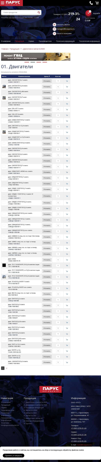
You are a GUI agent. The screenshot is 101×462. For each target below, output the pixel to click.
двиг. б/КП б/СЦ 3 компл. (16, 327)
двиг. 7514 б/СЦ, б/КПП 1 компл (18, 282)
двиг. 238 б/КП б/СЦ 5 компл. (18, 154)
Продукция (19, 41)
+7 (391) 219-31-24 (78, 428)
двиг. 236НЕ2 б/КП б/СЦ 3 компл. (19, 143)
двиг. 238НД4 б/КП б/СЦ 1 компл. (19, 225)
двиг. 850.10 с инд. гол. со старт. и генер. (22, 293)
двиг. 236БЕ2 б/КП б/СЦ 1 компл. (19, 120)
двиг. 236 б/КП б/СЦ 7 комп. (17, 97)
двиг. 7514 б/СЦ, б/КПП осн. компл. (20, 287)
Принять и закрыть (13, 455)
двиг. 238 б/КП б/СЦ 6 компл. (18, 160)
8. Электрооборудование (34, 421)
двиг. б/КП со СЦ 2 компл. (16, 344)
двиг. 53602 (12, 259)
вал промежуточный (16, 18)
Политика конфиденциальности (10, 424)
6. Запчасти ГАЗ (30, 415)
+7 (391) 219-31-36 (78, 434)
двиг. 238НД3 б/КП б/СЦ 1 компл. (19, 219)
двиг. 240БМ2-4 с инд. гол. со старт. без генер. (24, 236)
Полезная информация (65, 41)
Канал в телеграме (64, 33)
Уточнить (47, 81)
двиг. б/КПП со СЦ (14, 350)
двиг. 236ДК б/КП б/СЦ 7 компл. (19, 131)
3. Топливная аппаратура (34, 407)
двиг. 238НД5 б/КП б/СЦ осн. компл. (20, 230)
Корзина (96, 13)
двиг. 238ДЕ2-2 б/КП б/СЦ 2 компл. (19, 202)
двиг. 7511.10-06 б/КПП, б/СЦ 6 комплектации (23, 264)
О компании (6, 41)
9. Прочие (28, 423)
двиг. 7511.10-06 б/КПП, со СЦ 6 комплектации (24, 270)
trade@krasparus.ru (84, 445)
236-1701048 (28, 18)
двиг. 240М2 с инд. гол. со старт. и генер (22, 242)
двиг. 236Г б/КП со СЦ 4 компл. (18, 126)
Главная (4, 49)
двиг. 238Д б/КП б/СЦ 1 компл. (18, 177)
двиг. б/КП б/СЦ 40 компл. (17, 339)
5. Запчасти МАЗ (30, 413)
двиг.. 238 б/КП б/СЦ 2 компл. (18, 361)
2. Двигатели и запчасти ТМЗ (35, 405)
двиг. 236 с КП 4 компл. (16, 114)
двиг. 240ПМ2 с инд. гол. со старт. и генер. (22, 253)
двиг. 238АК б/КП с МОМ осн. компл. (20, 171)
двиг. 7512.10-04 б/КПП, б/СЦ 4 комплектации (23, 276)
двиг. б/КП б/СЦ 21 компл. (17, 316)
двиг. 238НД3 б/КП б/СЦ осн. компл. (20, 213)
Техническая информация (6, 419)
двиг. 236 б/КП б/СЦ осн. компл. (19, 103)
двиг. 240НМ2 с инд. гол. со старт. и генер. (22, 247)
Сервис (31, 41)
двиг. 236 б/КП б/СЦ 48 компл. (18, 91)
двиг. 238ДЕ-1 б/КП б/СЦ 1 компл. (19, 188)
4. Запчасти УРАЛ (31, 410)
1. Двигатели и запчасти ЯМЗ (33, 49)
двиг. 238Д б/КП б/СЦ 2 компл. (18, 183)
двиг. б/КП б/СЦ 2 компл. (16, 299)
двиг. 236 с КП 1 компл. (16, 109)
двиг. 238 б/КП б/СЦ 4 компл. (18, 148)
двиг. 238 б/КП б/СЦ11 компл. (18, 165)
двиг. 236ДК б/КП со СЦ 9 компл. (19, 137)
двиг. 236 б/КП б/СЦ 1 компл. (18, 80)
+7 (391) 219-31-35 (78, 441)
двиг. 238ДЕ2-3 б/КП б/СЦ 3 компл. (19, 207)
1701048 (36, 18)
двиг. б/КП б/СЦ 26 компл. (17, 322)
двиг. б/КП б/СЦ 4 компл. (16, 333)
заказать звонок (63, 24)
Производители (45, 41)
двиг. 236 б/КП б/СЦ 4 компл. (18, 86)
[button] (27, 62)
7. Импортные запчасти (33, 418)
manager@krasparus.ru (65, 29)
